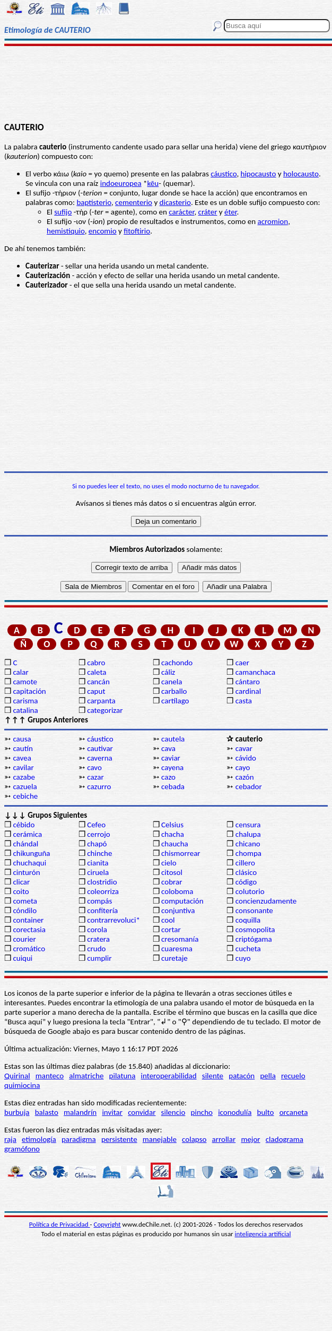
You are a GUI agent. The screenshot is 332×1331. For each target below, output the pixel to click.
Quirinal (17, 1075)
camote (25, 681)
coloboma (177, 891)
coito (21, 891)
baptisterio (93, 202)
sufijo (63, 212)
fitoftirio (137, 231)
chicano (247, 843)
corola (97, 929)
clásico (246, 872)
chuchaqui (29, 863)
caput (96, 691)
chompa (248, 853)
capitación (29, 691)
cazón (244, 777)
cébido (23, 824)
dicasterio (175, 202)
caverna (99, 758)
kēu (153, 183)
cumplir (99, 958)
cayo (242, 767)
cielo (169, 863)
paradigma (79, 1139)
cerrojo (98, 834)
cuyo (243, 958)
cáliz (168, 672)
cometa (25, 901)
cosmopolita (255, 929)
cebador (248, 786)
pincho (202, 1112)
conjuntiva (178, 910)
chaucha (174, 843)
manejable (160, 1139)
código (246, 882)
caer (242, 662)
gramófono (22, 1149)
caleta (96, 672)
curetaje (174, 958)
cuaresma (177, 948)
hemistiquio (66, 231)
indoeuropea (121, 183)
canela (171, 681)
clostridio (102, 882)
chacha (172, 834)
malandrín (80, 1112)
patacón (242, 1075)
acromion (272, 221)
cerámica (27, 834)
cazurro (99, 786)
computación (182, 901)
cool (167, 920)
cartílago (175, 700)
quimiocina (22, 1085)
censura (248, 824)
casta (243, 700)
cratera (98, 939)
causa (22, 739)
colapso (194, 1139)
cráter (207, 212)
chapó (97, 843)
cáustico (224, 173)
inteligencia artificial (263, 1234)
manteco (50, 1075)
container (28, 920)
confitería (102, 910)
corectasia (29, 929)
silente (212, 1075)
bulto (265, 1112)
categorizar (105, 710)
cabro (96, 662)
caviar (170, 758)
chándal (25, 843)
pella (267, 1075)
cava (168, 748)
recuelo (293, 1075)
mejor (250, 1139)
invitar (112, 1112)
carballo (174, 691)
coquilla (247, 920)
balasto (46, 1112)
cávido (245, 758)
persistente (119, 1139)
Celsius (172, 824)
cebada (173, 786)
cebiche (25, 796)
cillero (245, 863)
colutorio (250, 891)
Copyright (107, 1224)
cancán (98, 681)
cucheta (248, 948)
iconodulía (234, 1112)
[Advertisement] (166, 83)
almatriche (86, 1075)
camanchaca (255, 672)
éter (230, 212)
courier (24, 939)
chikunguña (31, 853)
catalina (25, 710)
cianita (97, 863)
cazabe (24, 777)
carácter (181, 212)
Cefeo (96, 824)
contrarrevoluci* (113, 920)
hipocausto (258, 173)
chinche (99, 853)
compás (99, 901)
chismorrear (180, 853)
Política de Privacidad (59, 1224)
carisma (25, 700)
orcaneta (293, 1112)
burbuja (17, 1112)
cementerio (133, 202)
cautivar (100, 748)
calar (20, 672)
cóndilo (25, 910)
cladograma (284, 1139)
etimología (39, 1139)
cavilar (23, 767)
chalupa (248, 834)
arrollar (224, 1139)
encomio (103, 231)
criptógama (253, 939)
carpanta (101, 700)
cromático (29, 948)
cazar (95, 777)
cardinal (248, 691)
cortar (171, 929)
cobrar (171, 882)
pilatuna (122, 1075)
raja (10, 1139)
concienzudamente (265, 901)
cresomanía (179, 939)
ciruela (98, 872)
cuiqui (22, 958)
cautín (23, 748)
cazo (168, 777)
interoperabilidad (169, 1075)
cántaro (247, 681)
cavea (22, 758)
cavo (94, 767)
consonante (254, 910)
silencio (173, 1112)
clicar (21, 882)
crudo (96, 948)
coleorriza (103, 891)
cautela (173, 739)
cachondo (177, 662)
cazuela (25, 786)
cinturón (26, 872)
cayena (172, 767)
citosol (171, 872)
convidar (141, 1112)
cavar (243, 748)
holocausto (301, 173)
